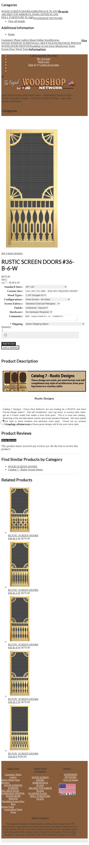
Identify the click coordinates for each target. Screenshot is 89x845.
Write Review (8, 441)
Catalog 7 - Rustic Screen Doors (25, 470)
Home (11, 34)
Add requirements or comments (51, 318)
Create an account (49, 64)
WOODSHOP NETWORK (48, 18)
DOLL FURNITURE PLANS (17, 17)
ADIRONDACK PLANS (44, 11)
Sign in (32, 64)
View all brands (16, 21)
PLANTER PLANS (47, 14)
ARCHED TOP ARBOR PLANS (19, 14)
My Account (43, 58)
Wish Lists (43, 61)
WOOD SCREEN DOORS (15, 11)
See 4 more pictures (12, 253)
